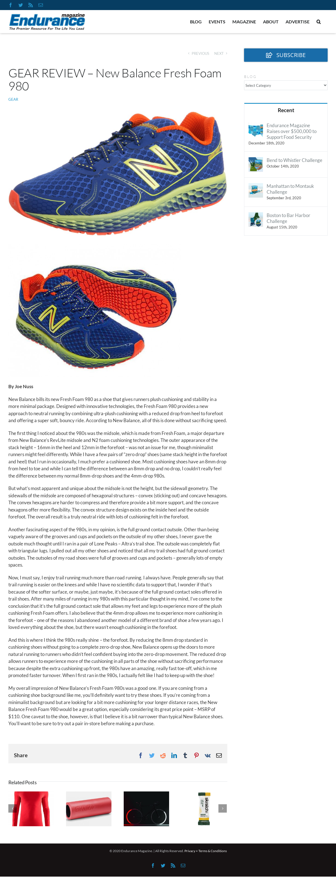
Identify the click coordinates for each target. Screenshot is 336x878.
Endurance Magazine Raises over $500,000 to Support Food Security (291, 131)
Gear (13, 99)
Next (219, 53)
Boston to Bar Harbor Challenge (288, 218)
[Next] (222, 808)
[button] (318, 21)
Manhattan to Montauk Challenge (290, 189)
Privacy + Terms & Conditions (205, 851)
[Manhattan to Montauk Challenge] (256, 187)
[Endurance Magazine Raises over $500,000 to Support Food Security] (256, 126)
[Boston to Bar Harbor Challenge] (256, 216)
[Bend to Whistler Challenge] (256, 161)
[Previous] (12, 808)
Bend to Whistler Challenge (294, 160)
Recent (286, 110)
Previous (200, 53)
